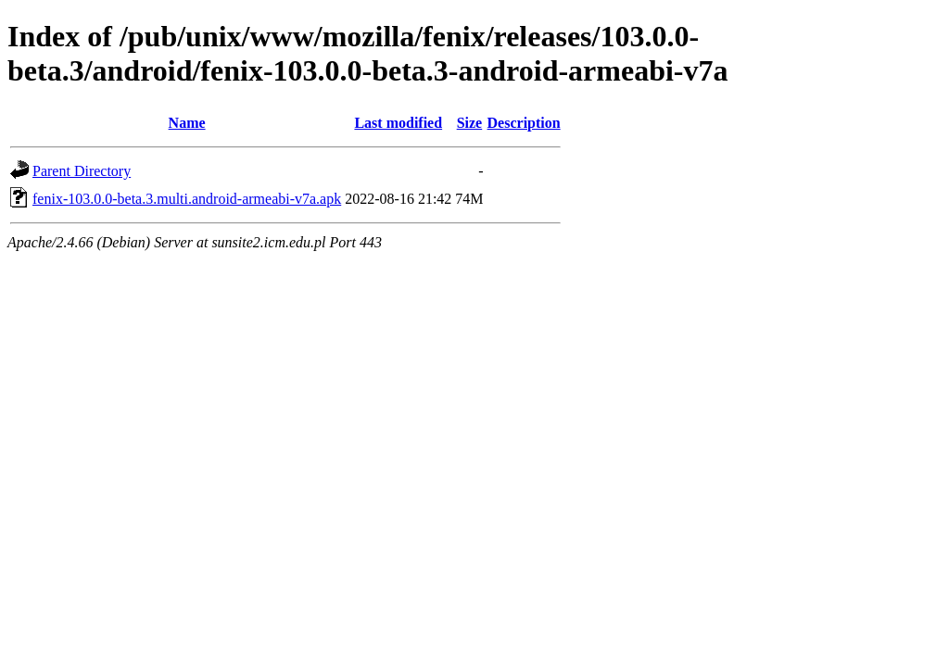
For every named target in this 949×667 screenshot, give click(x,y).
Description (524, 123)
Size (470, 123)
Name (187, 123)
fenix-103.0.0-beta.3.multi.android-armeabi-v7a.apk (186, 199)
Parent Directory (81, 171)
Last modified (398, 123)
